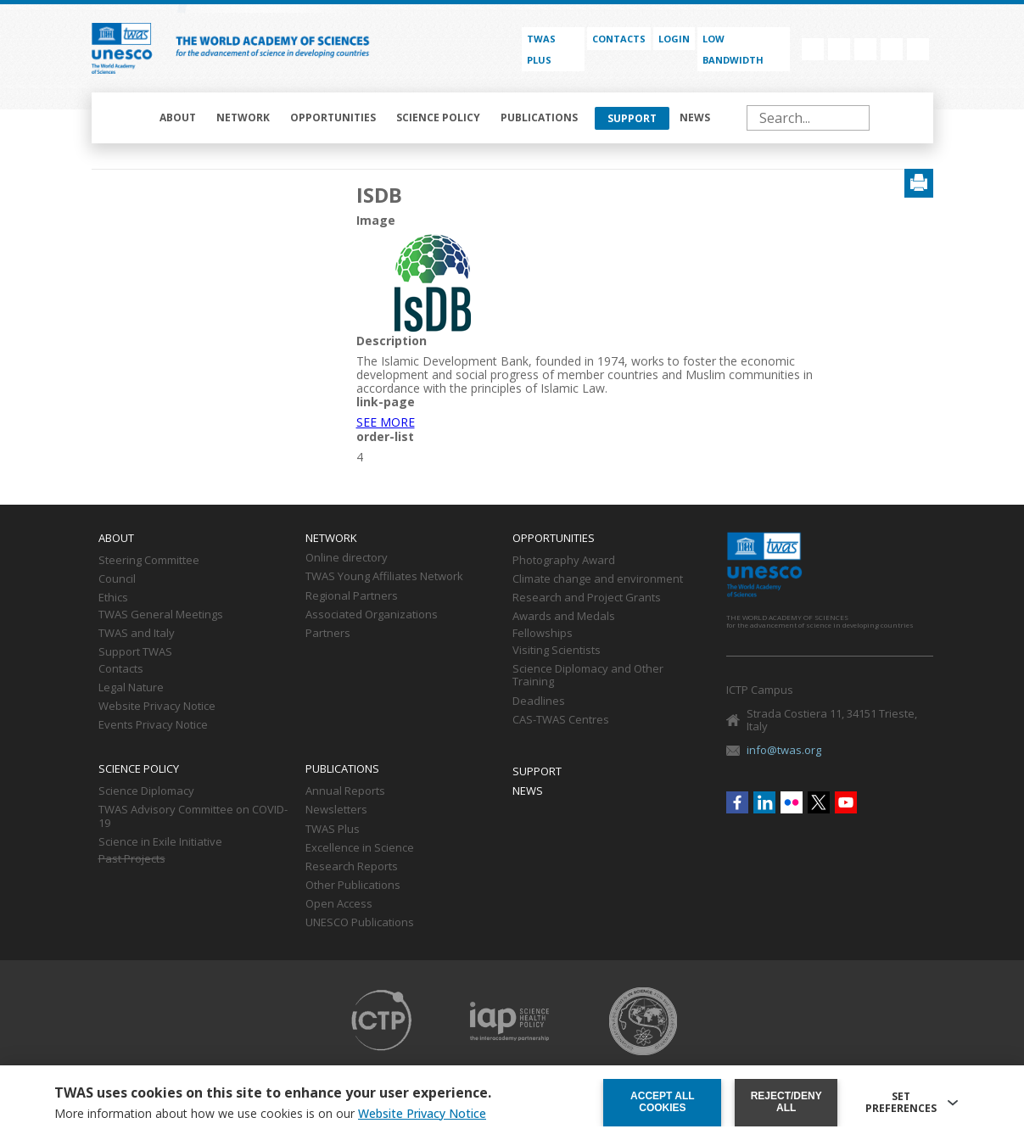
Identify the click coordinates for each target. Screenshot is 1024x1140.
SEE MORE (385, 422)
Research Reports (351, 867)
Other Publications (352, 885)
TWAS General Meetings (160, 615)
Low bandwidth (733, 49)
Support (632, 118)
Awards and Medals (563, 616)
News (695, 117)
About (177, 117)
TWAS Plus (332, 829)
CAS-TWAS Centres (560, 720)
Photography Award (563, 560)
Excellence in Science (359, 848)
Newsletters (336, 810)
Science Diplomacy (146, 791)
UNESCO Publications (359, 923)
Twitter (892, 49)
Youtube (918, 49)
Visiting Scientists (556, 650)
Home (127, 118)
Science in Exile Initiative (160, 842)
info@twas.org (784, 749)
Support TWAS (135, 652)
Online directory (346, 558)
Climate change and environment (597, 579)
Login (674, 38)
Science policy (438, 117)
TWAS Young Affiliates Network (384, 577)
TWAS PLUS (541, 49)
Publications (539, 117)
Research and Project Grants (586, 598)
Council (117, 579)
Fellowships (542, 633)
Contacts (619, 38)
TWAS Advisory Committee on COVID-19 (193, 816)
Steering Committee (148, 560)
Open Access (338, 904)
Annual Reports (345, 791)
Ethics (113, 598)
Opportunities (333, 117)
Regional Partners (351, 596)
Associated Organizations (371, 615)
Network (243, 117)
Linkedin (839, 49)
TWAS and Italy (136, 633)
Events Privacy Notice (153, 725)
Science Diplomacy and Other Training (587, 676)
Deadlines (538, 701)
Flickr (865, 49)
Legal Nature (131, 688)
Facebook (813, 49)
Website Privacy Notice (156, 706)
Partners (327, 633)
